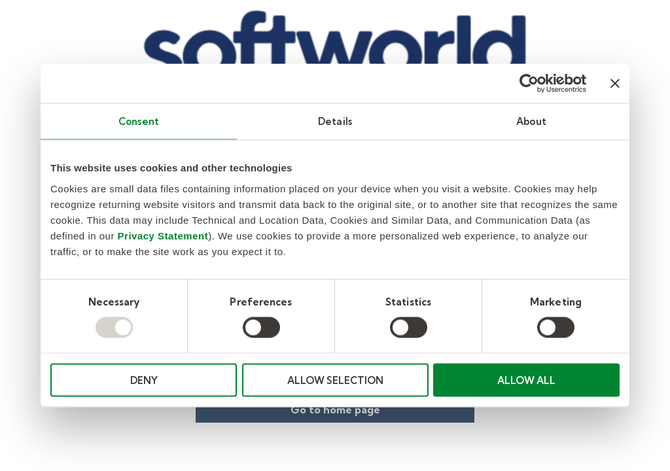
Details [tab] (335, 121)
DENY (144, 380)
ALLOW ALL (526, 380)
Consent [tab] (138, 121)
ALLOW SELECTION (335, 380)
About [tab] (531, 121)
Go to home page (335, 409)
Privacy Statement (163, 235)
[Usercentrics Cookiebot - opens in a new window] (529, 84)
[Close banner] (615, 83)
